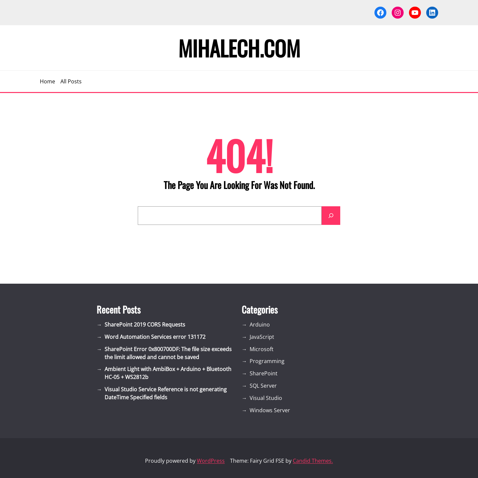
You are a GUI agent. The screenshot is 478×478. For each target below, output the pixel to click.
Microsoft (262, 349)
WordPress (211, 460)
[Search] (331, 215)
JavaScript (262, 336)
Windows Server (270, 410)
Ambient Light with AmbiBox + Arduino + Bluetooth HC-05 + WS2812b (168, 373)
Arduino (260, 324)
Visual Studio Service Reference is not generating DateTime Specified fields (166, 393)
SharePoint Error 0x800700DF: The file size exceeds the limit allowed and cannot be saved (168, 353)
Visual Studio (266, 398)
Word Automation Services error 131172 (155, 336)
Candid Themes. (313, 460)
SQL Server (263, 385)
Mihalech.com (239, 47)
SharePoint (264, 373)
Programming (267, 361)
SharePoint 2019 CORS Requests (145, 324)
